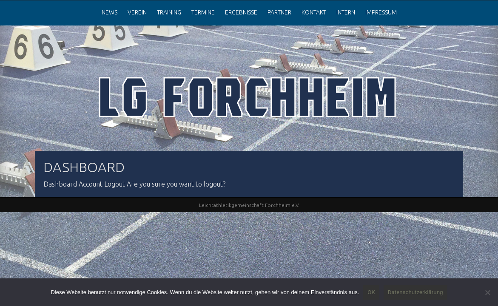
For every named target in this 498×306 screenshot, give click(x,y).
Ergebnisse (241, 12)
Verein (137, 12)
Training (169, 12)
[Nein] (487, 292)
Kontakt (314, 12)
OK (371, 292)
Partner (279, 12)
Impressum (381, 12)
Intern (345, 12)
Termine (203, 12)
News (109, 12)
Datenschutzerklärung (415, 292)
